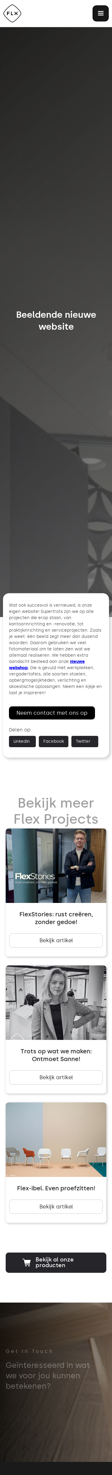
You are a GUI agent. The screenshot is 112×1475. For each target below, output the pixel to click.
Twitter (83, 741)
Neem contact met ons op (52, 713)
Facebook (53, 741)
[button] (101, 13)
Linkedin (21, 741)
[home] (12, 13)
